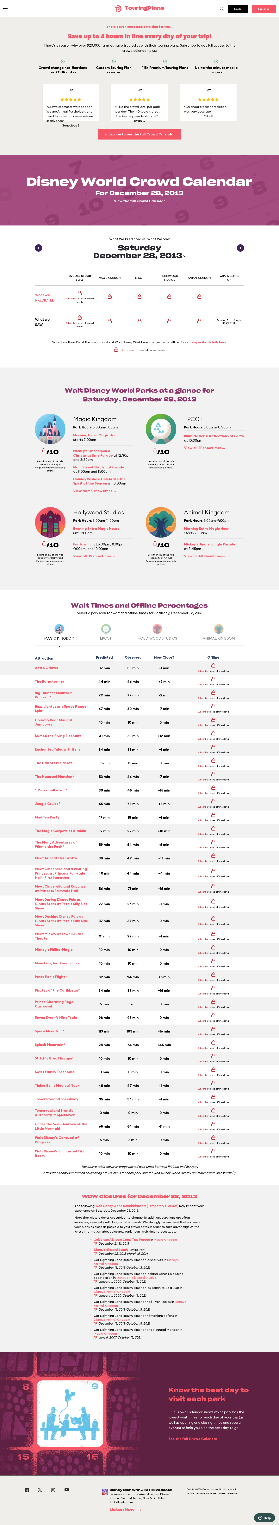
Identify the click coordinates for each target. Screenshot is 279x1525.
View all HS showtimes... (94, 556)
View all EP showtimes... (204, 448)
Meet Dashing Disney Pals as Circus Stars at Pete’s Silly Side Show (61, 920)
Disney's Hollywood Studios (136, 1278)
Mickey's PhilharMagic (53, 949)
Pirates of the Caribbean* (57, 990)
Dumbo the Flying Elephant (58, 735)
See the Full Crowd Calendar (193, 1439)
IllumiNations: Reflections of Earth (214, 436)
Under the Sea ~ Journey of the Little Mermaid (61, 1126)
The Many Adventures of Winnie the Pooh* (56, 844)
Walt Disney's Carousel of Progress (57, 1140)
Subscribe (264, 8)
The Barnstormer (49, 681)
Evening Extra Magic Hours (229, 321)
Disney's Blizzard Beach (111, 1250)
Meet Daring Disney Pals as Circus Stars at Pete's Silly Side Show (61, 903)
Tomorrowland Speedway (56, 1099)
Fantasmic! (83, 544)
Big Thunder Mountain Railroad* (53, 695)
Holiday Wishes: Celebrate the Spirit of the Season (99, 481)
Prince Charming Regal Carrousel (55, 1004)
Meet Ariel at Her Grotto (56, 858)
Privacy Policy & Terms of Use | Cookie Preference (212, 1493)
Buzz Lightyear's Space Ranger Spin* (61, 708)
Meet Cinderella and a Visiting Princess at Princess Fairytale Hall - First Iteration (61, 873)
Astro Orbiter (47, 668)
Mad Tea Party (47, 817)
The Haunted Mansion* (54, 776)
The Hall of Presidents (53, 763)
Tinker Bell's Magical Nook (57, 1085)
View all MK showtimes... (94, 491)
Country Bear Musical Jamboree (53, 722)
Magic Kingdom (165, 1240)
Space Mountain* (49, 1031)
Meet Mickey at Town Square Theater (59, 936)
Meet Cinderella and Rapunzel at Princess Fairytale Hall (61, 888)
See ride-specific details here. (204, 342)
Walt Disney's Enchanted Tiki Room (59, 1153)
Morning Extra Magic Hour (95, 435)
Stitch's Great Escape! (54, 1058)
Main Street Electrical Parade (98, 467)
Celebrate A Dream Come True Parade (122, 1240)
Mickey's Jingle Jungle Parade (209, 544)
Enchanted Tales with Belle (58, 749)
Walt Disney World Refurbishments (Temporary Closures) (136, 1206)
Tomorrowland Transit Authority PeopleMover (55, 1112)
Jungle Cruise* (47, 803)
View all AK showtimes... (205, 556)
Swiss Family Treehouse (55, 1072)
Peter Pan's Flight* (51, 976)
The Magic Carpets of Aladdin (60, 831)
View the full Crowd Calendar (139, 201)
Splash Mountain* (50, 1044)
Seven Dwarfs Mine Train (56, 1017)
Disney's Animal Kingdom (112, 1292)
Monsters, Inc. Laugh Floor (57, 963)
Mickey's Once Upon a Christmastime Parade (93, 453)
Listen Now (126, 1510)
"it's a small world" (51, 790)
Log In (237, 8)
